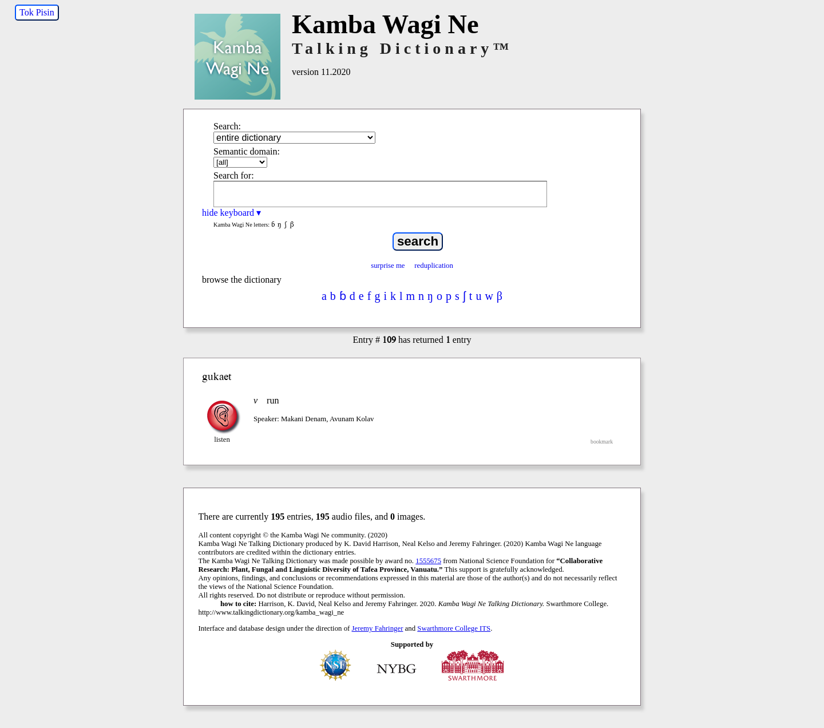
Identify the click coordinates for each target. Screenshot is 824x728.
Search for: (233, 175)
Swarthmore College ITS (453, 628)
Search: (227, 126)
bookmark (602, 441)
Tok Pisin (36, 12)
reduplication (433, 266)
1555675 (428, 561)
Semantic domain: (246, 151)
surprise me (388, 266)
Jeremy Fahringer (377, 628)
